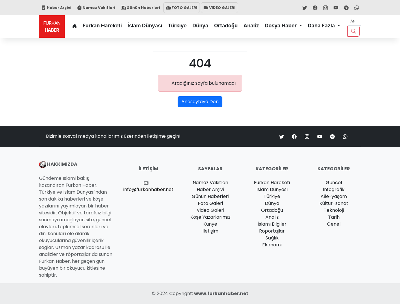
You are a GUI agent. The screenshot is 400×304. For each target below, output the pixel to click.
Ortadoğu (226, 25)
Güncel (334, 182)
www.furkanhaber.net (221, 293)
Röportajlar (272, 231)
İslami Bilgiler (272, 224)
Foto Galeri (210, 203)
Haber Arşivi (56, 7)
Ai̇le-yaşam (334, 196)
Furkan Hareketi (102, 25)
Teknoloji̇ (334, 210)
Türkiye (177, 25)
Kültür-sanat (333, 203)
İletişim (210, 231)
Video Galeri (210, 210)
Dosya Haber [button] (281, 25)
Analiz (251, 25)
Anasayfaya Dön (200, 101)
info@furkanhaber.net (148, 189)
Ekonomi (272, 244)
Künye (210, 224)
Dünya (200, 25)
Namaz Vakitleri (96, 7)
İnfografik (334, 189)
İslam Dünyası (145, 25)
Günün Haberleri (140, 7)
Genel (334, 224)
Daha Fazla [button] (322, 25)
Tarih (334, 217)
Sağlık (272, 238)
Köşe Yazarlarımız (210, 217)
